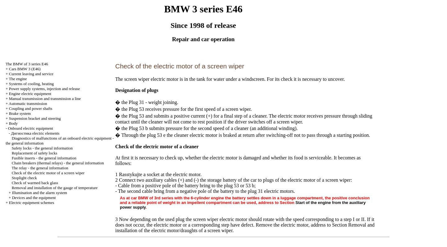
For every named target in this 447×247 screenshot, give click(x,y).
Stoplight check (24, 178)
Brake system (20, 113)
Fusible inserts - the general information (44, 158)
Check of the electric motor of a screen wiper (48, 173)
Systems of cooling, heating (31, 83)
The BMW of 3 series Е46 (27, 64)
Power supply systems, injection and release (44, 88)
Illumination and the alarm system (39, 192)
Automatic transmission (28, 103)
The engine (18, 78)
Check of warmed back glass (35, 182)
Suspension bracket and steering (35, 118)
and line (45, 98)
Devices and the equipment (34, 197)
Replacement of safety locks (34, 153)
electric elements (35, 133)
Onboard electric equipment (30, 128)
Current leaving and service (31, 74)
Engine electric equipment (30, 93)
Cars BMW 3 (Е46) (25, 69)
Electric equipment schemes (31, 202)
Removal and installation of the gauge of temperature (55, 187)
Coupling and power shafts (30, 108)
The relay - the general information (39, 168)
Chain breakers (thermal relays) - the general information (58, 163)
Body (13, 123)
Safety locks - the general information (42, 148)
